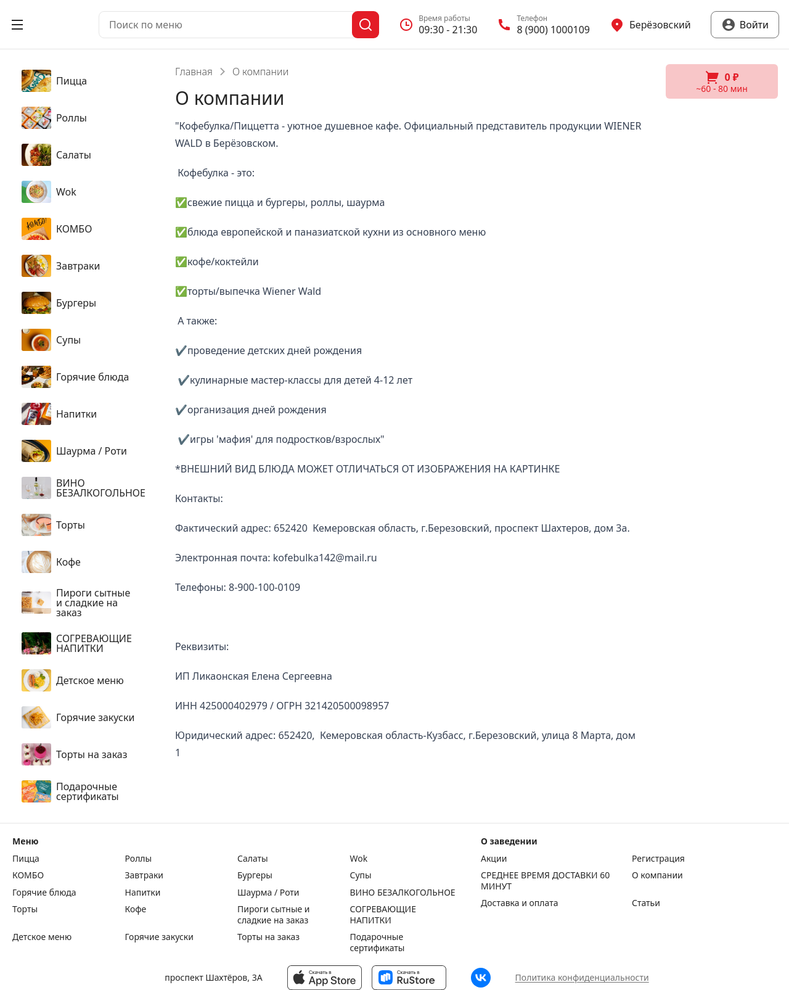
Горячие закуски (159, 937)
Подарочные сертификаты (377, 942)
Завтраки (144, 875)
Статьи (646, 903)
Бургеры (254, 875)
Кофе (136, 909)
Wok (359, 858)
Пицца (25, 858)
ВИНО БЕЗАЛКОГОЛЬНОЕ (403, 892)
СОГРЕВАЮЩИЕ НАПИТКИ (383, 914)
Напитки (143, 892)
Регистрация (658, 858)
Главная (194, 71)
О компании (657, 875)
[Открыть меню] (17, 24)
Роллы (138, 858)
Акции (494, 858)
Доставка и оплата (519, 903)
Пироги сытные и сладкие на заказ (273, 914)
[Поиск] (365, 24)
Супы (361, 875)
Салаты (252, 858)
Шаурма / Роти (268, 892)
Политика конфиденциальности (582, 977)
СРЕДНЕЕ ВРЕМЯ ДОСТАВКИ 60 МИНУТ (545, 880)
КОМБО (28, 875)
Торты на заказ (268, 937)
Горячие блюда (44, 892)
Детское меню (42, 937)
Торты (25, 909)
